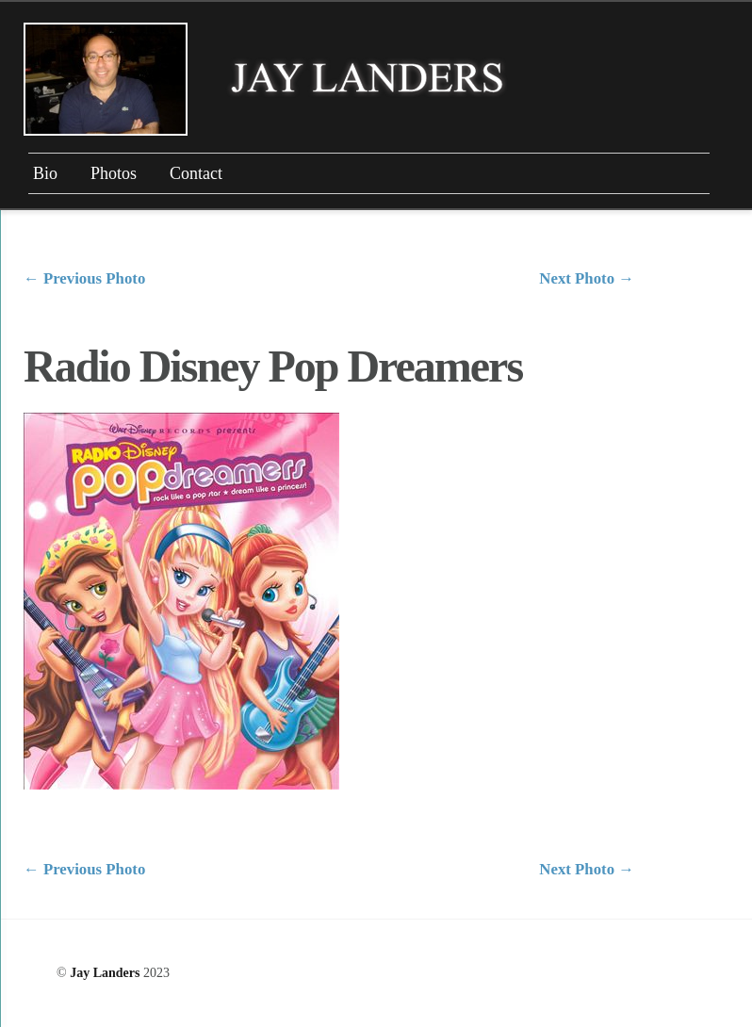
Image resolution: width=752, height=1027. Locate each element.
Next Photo (586, 278)
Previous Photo (84, 278)
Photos (113, 173)
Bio (45, 173)
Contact (196, 173)
